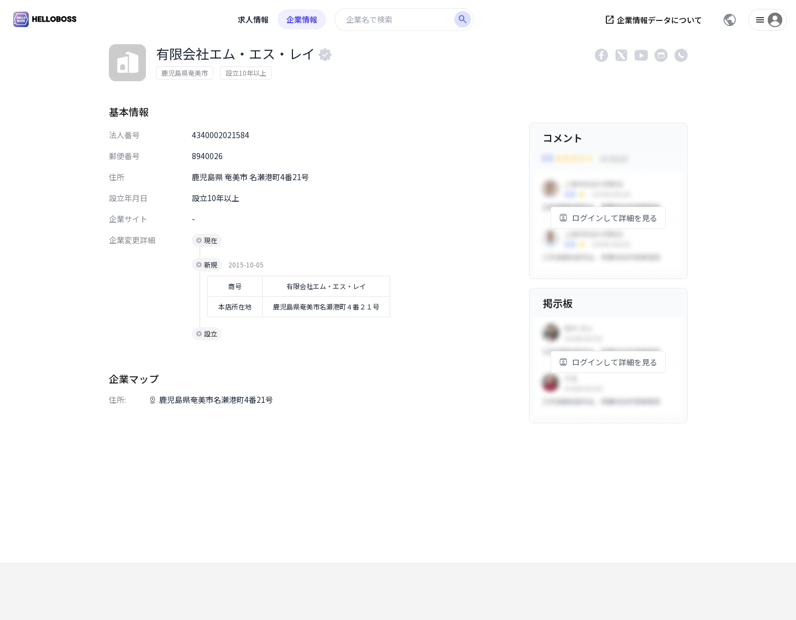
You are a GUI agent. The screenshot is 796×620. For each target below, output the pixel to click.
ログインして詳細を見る (608, 217)
